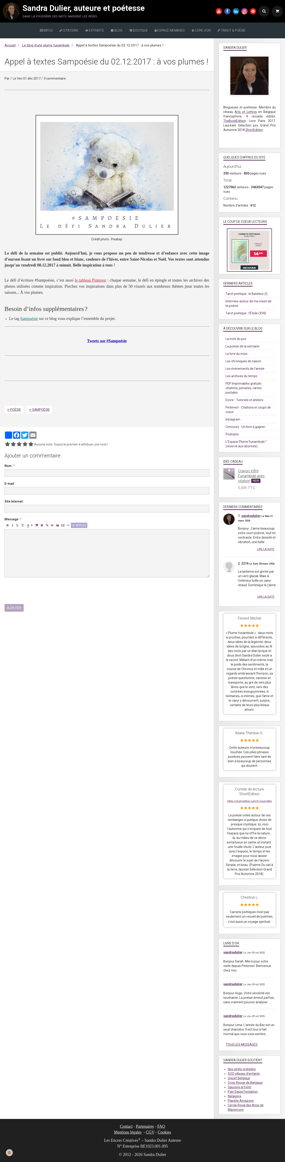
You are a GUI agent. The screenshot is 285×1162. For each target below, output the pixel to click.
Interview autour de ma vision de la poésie (248, 303)
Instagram (233, 419)
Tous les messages (242, 1044)
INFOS (46, 30)
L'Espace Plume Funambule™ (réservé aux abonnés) (246, 444)
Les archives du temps (241, 376)
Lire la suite (265, 549)
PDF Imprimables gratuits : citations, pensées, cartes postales (244, 388)
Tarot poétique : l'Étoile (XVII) (246, 313)
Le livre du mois (236, 354)
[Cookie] (9, 1152)
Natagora (234, 1096)
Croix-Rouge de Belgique (245, 1082)
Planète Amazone (241, 1100)
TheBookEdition (234, 121)
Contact (126, 1126)
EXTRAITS (94, 30)
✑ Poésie (14, 409)
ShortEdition (254, 130)
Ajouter (14, 608)
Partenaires (145, 1126)
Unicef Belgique (239, 1078)
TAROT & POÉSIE (231, 30)
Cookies (164, 1132)
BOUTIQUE (138, 30)
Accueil (10, 45)
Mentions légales (127, 1132)
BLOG (116, 30)
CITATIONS (68, 30)
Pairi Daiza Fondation (243, 1091)
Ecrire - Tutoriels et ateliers (244, 400)
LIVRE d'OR (201, 30)
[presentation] (39, 590)
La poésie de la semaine (243, 346)
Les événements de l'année (245, 368)
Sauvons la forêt (239, 1087)
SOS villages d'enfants (244, 1073)
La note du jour (236, 339)
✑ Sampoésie (39, 409)
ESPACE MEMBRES (170, 30)
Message (11, 519)
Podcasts (232, 434)
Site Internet (14, 501)
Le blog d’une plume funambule (46, 45)
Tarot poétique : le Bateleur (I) (246, 294)
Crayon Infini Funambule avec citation (251, 475)
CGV (150, 1132)
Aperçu (79, 525)
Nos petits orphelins (242, 1069)
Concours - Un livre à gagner (245, 427)
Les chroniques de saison (243, 361)
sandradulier (251, 516)
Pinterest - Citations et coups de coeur (248, 410)
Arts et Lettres (246, 112)
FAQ (161, 1126)
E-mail (9, 483)
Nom (8, 466)
